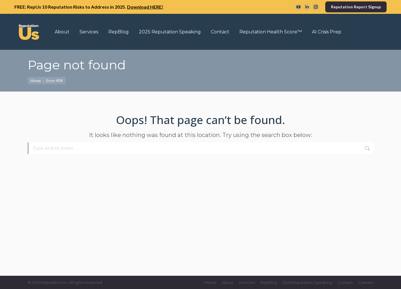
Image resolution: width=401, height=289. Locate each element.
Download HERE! (145, 6)
